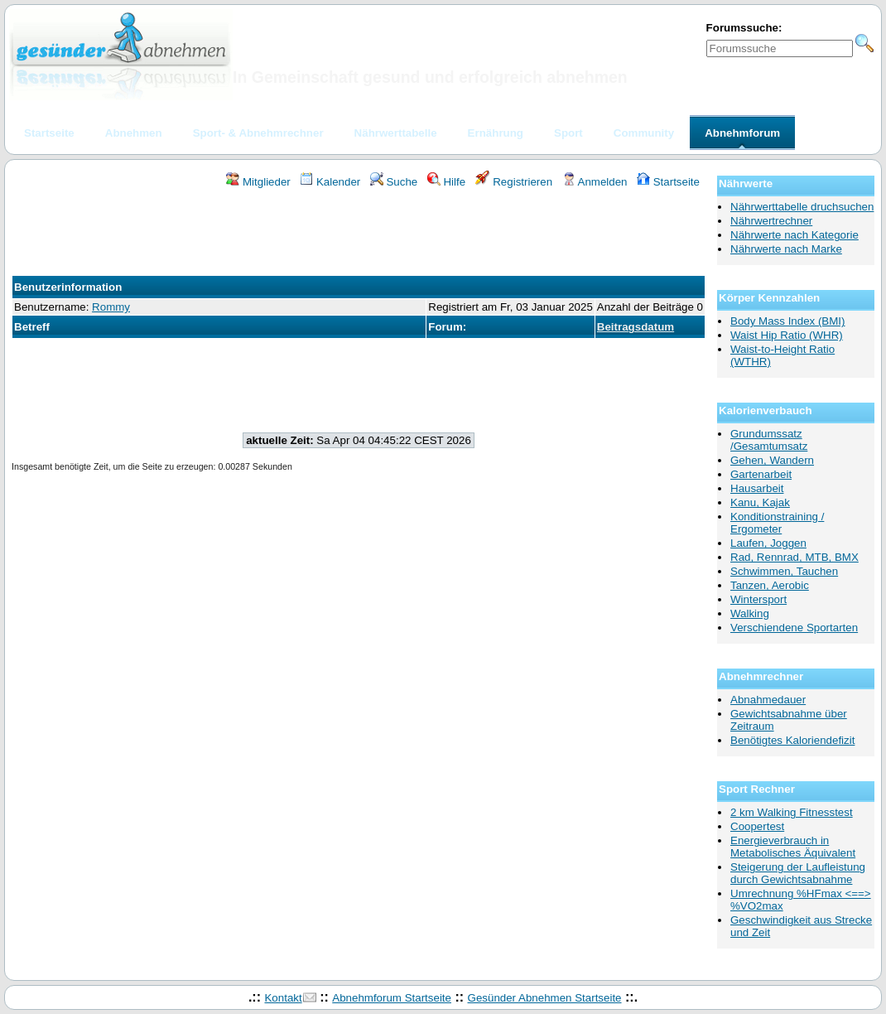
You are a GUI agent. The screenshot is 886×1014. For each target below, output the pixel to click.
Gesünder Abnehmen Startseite (545, 998)
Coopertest (757, 826)
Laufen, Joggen (768, 543)
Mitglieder (258, 182)
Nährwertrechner (771, 221)
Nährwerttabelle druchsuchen (802, 206)
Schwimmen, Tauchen (784, 571)
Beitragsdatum (635, 327)
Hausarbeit (756, 488)
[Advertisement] (358, 234)
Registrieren (514, 182)
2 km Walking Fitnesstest (791, 812)
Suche (394, 182)
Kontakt (282, 998)
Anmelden (595, 182)
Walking (749, 613)
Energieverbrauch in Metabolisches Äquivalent (792, 846)
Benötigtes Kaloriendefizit (792, 740)
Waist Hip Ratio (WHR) (786, 335)
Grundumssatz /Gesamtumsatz (768, 439)
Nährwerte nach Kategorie (794, 235)
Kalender (330, 182)
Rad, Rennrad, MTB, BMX (794, 557)
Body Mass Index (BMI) (787, 321)
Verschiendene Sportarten (794, 627)
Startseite (668, 182)
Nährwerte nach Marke (786, 249)
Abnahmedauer (768, 699)
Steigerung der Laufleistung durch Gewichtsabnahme (797, 873)
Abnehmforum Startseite (391, 998)
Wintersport (758, 599)
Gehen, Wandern (772, 460)
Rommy (111, 307)
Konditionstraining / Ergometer (777, 522)
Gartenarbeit (761, 474)
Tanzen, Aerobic (769, 585)
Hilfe (446, 182)
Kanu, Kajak (760, 502)
